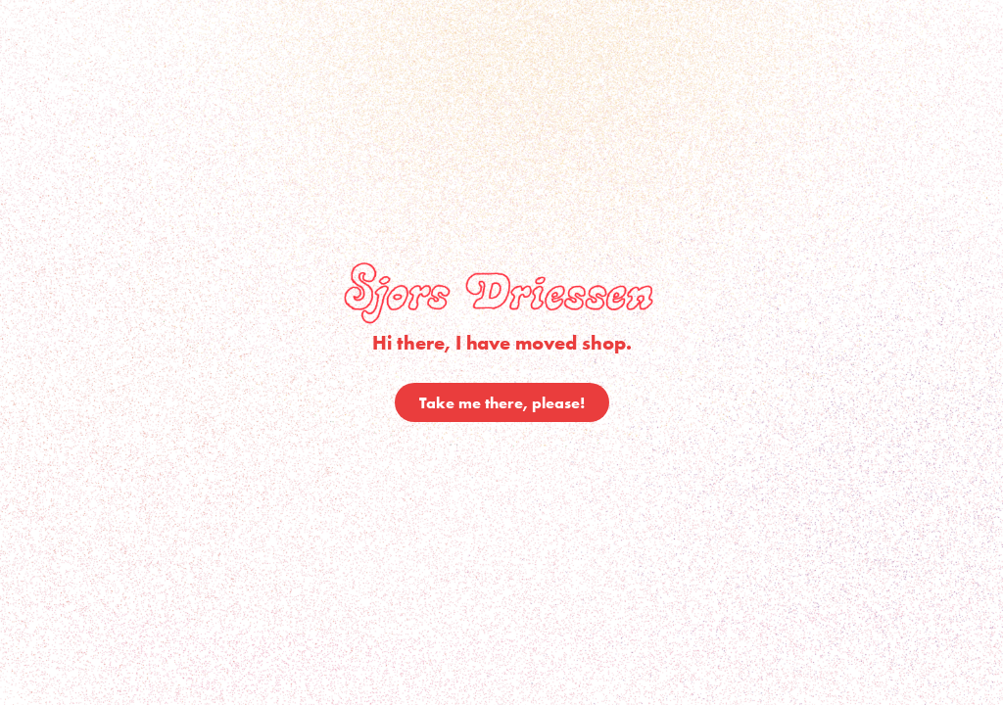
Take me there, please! (502, 402)
